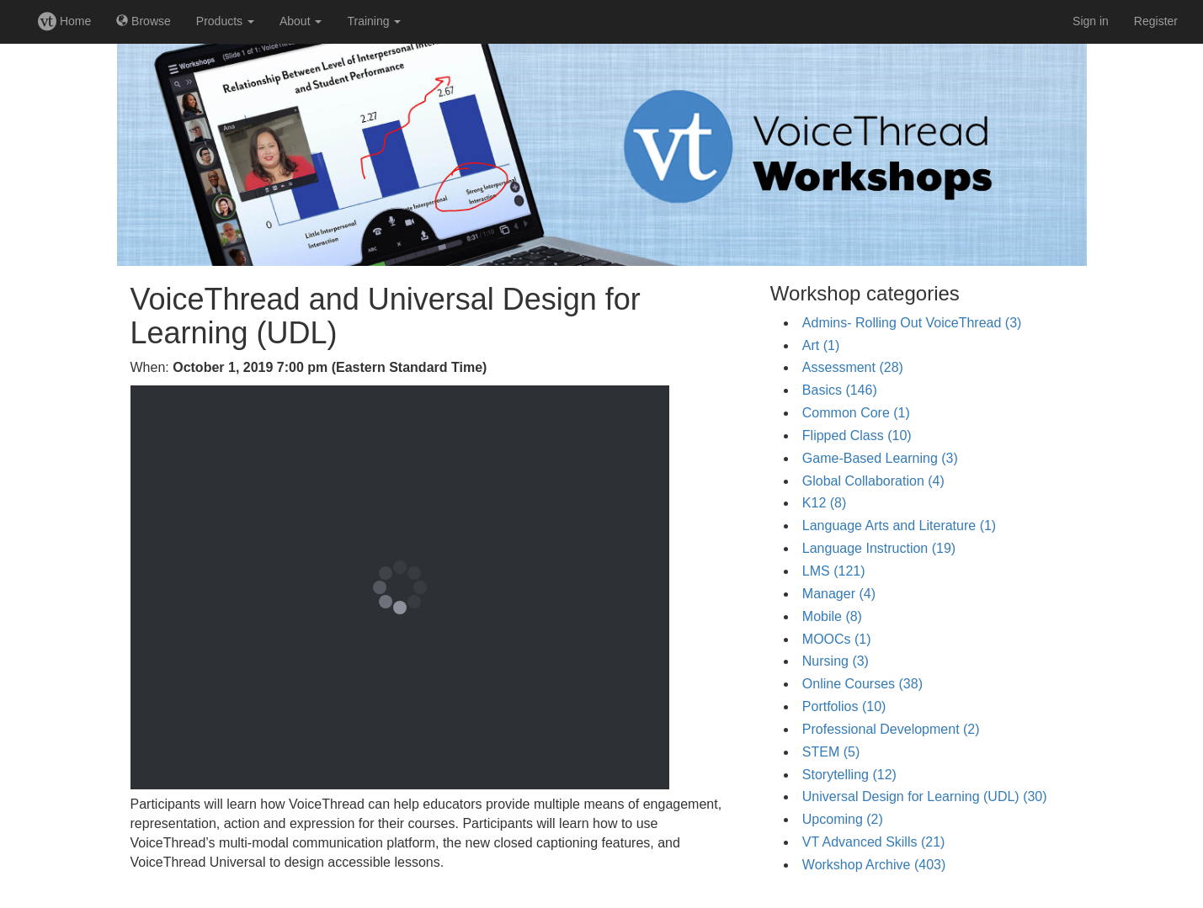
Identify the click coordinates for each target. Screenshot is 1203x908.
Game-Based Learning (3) (880, 458)
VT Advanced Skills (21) (873, 842)
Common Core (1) (856, 413)
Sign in (1091, 21)
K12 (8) (824, 503)
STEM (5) (831, 752)
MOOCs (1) (836, 639)
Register (1156, 21)
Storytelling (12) (849, 774)
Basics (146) (839, 390)
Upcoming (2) (842, 819)
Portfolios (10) (844, 706)
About (300, 21)
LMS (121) (833, 571)
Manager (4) (839, 594)
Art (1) (820, 345)
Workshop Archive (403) (873, 865)
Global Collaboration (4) (873, 481)
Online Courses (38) (862, 684)
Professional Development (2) (891, 729)
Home (64, 21)
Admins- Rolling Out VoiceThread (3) (912, 323)
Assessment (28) (852, 367)
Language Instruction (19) (878, 548)
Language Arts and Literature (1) (899, 525)
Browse (143, 21)
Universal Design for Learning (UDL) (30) (924, 796)
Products (225, 21)
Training (374, 21)
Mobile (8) (832, 616)
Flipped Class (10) (857, 435)
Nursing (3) (835, 661)
